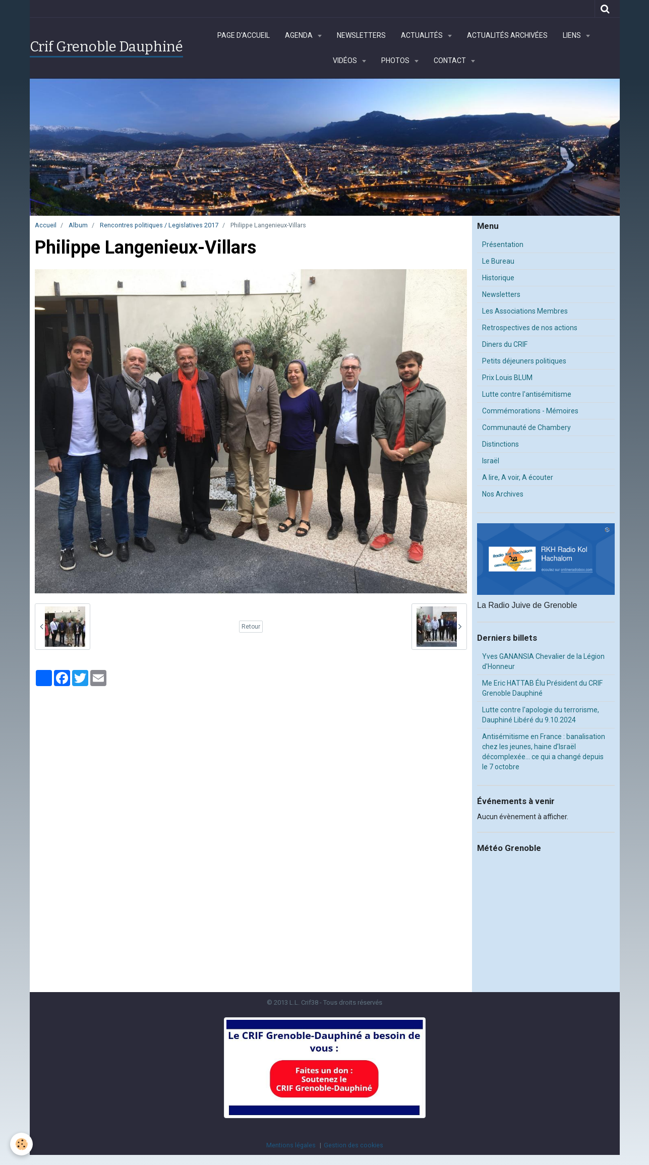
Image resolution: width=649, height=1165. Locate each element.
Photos (396, 60)
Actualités (422, 35)
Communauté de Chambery (526, 427)
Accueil (45, 225)
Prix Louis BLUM (507, 378)
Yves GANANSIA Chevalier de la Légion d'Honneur (543, 661)
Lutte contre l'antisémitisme (526, 394)
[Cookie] (21, 1144)
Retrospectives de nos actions (529, 328)
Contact (450, 60)
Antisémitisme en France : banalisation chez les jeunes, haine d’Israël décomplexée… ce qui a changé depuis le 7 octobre (543, 751)
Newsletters (361, 35)
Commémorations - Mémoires (530, 411)
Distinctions (500, 444)
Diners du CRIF (504, 344)
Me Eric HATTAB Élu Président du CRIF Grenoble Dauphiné (542, 688)
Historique (498, 278)
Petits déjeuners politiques (524, 361)
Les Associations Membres (525, 311)
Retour (251, 626)
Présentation (502, 244)
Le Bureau (498, 261)
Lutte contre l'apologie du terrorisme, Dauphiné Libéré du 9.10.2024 (540, 715)
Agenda (299, 35)
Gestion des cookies (353, 1145)
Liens (572, 35)
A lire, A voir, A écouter (517, 477)
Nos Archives (502, 494)
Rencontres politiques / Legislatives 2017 (159, 225)
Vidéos (346, 60)
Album (78, 225)
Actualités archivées (507, 35)
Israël (490, 461)
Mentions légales (291, 1145)
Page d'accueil (243, 35)
